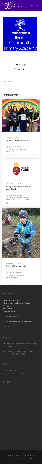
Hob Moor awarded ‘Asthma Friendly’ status (18, 140)
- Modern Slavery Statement (14, 373)
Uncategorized (22, 200)
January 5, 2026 (12, 137)
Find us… (6, 327)
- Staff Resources (10, 370)
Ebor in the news (16, 149)
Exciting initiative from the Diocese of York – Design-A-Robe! (19, 187)
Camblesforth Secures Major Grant (16, 266)
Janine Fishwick (15, 147)
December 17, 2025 (13, 184)
